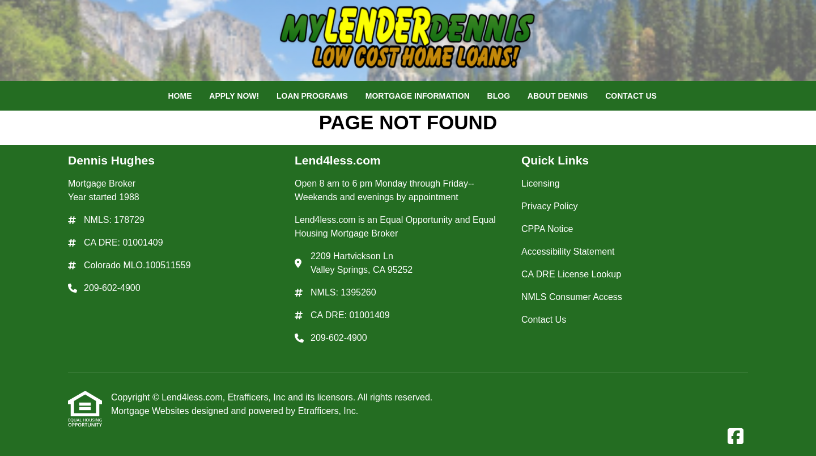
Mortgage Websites (151, 411)
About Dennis (558, 95)
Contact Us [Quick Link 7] (543, 319)
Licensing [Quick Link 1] (540, 183)
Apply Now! (234, 95)
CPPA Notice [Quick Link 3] (547, 229)
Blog (498, 95)
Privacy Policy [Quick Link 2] (549, 206)
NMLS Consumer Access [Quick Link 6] (571, 297)
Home (180, 95)
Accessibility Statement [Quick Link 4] (568, 251)
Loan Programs (312, 95)
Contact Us (631, 95)
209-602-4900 (112, 288)
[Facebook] (735, 437)
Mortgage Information (418, 95)
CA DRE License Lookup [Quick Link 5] (571, 274)
